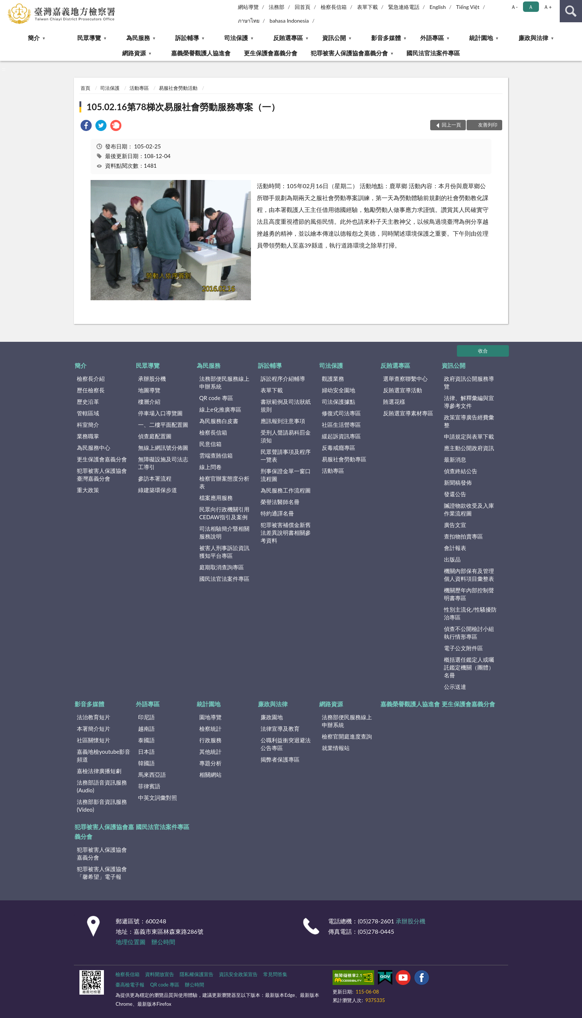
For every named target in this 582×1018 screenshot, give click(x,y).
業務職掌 (88, 436)
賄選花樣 (394, 401)
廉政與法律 (533, 37)
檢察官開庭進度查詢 (347, 736)
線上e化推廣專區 (220, 409)
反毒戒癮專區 (338, 447)
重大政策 (88, 490)
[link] (86, 126)
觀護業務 (333, 378)
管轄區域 (88, 413)
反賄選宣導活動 (402, 390)
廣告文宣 (455, 524)
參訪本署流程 (154, 478)
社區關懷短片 (93, 740)
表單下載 (367, 7)
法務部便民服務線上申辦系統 (224, 382)
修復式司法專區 (341, 413)
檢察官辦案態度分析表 (224, 482)
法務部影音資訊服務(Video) (102, 805)
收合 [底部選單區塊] (483, 351)
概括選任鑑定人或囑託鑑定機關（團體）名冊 (469, 667)
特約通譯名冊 (277, 513)
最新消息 (455, 459)
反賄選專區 (288, 37)
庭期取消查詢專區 (221, 567)
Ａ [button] (530, 7)
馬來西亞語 (152, 774)
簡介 (34, 37)
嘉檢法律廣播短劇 (99, 770)
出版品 (452, 559)
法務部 (276, 7)
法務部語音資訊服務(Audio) (102, 786)
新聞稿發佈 (458, 482)
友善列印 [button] (487, 125)
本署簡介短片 (93, 728)
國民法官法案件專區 (433, 52)
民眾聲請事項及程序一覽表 (286, 455)
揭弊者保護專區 (280, 759)
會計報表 (455, 547)
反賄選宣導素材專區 (408, 413)
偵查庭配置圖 (154, 436)
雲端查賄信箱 (216, 455)
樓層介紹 (149, 401)
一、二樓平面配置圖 (163, 424)
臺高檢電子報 (129, 985)
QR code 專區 (216, 398)
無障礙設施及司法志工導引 (163, 463)
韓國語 (146, 763)
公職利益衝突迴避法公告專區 (286, 744)
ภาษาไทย (248, 20)
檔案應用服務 (216, 497)
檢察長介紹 (91, 378)
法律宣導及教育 (280, 728)
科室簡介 (88, 424)
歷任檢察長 (91, 390)
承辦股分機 (152, 378)
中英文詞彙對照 (157, 797)
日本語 (146, 751)
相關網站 (210, 774)
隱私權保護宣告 (196, 974)
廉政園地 (272, 717)
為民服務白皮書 (218, 421)
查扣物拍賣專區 (463, 536)
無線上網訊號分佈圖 (163, 447)
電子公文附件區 (463, 648)
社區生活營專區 (341, 424)
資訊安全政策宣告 (238, 974)
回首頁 (302, 7)
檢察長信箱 (334, 7)
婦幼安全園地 (338, 390)
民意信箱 (210, 444)
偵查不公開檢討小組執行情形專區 (469, 632)
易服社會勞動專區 (344, 459)
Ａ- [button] (514, 7)
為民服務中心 (93, 447)
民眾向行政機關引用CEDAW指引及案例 (224, 513)
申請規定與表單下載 (469, 436)
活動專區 (139, 88)
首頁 (85, 88)
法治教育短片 (93, 717)
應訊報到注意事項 (283, 421)
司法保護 (236, 37)
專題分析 (210, 763)
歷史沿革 (88, 401)
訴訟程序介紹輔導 (283, 378)
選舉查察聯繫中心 (405, 378)
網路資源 (134, 52)
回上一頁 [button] (451, 125)
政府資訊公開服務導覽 (469, 382)
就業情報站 (336, 747)
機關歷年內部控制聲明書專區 (469, 594)
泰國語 (146, 740)
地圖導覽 (149, 390)
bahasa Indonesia (289, 20)
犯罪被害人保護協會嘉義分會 (349, 52)
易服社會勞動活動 (178, 88)
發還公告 (455, 494)
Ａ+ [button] (547, 7)
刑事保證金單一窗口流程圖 (286, 475)
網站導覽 (248, 7)
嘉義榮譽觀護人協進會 (200, 52)
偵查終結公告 (460, 471)
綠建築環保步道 (157, 490)
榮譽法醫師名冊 (280, 501)
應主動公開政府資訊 (469, 448)
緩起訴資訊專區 (341, 436)
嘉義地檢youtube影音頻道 (103, 755)
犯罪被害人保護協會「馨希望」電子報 (102, 872)
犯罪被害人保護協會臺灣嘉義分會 (102, 474)
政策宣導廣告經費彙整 (469, 421)
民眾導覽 (89, 37)
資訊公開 (334, 37)
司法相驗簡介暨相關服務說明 (224, 532)
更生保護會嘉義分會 (270, 52)
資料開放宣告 (159, 974)
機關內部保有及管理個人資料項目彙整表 (469, 574)
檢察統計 (210, 728)
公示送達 (455, 686)
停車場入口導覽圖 (160, 413)
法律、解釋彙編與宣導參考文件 (469, 402)
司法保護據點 (338, 401)
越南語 (146, 728)
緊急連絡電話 (403, 7)
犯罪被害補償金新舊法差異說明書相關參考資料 (286, 532)
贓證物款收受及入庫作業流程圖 (469, 509)
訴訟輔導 (187, 37)
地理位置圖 (131, 941)
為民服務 (138, 37)
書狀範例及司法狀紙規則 (286, 405)
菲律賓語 (149, 786)
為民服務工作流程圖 (286, 490)
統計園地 (481, 37)
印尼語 (146, 717)
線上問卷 (210, 467)
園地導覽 (210, 717)
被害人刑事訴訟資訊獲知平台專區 (224, 551)
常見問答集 (275, 974)
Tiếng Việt (468, 7)
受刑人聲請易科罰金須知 (286, 436)
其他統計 (210, 751)
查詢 (571, 11)
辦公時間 (163, 941)
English (437, 7)
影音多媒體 (386, 37)
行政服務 (210, 740)
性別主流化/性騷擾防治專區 (470, 613)
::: (6, 6)
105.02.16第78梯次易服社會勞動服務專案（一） (183, 106)
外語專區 (432, 37)
